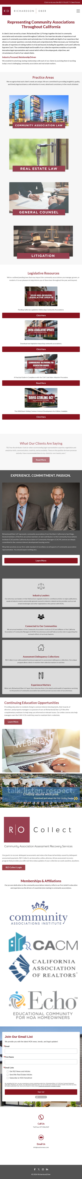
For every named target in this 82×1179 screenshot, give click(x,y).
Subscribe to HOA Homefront (20, 1078)
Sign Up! (41, 1092)
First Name (9, 1057)
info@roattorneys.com (41, 1147)
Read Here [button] (41, 383)
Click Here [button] (41, 315)
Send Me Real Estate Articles (20, 1075)
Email (7, 1046)
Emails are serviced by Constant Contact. (49, 1086)
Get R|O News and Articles (19, 1071)
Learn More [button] (41, 560)
